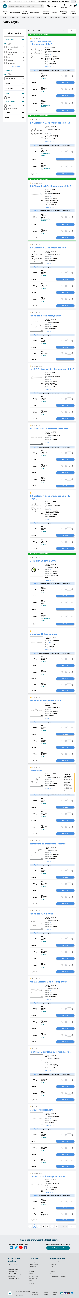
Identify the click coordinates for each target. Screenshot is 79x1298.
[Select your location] (73, 1)
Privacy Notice (46, 1293)
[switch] (9, 44)
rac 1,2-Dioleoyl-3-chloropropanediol (49, 981)
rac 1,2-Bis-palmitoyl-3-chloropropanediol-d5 (42, 42)
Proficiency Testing (14, 1278)
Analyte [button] (14, 83)
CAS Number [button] (14, 88)
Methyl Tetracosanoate (41, 1109)
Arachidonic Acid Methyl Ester (45, 315)
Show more (15, 66)
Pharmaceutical (13, 1267)
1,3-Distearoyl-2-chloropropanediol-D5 (50, 122)
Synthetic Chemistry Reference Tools (33, 17)
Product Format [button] (14, 101)
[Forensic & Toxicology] (8, 1274)
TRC (50, 55)
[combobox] (26, 6)
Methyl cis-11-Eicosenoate (43, 634)
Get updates (56, 1248)
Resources (16, 1)
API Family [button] (14, 70)
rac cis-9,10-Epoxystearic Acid (45, 700)
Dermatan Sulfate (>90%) (43, 560)
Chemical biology (54, 17)
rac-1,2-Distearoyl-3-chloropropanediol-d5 (52, 369)
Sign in (36, 70)
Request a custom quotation (58, 1276)
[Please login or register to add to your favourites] (62, 76)
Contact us (31, 1)
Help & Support (24, 1)
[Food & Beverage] (8, 1269)
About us (5, 1)
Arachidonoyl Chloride (41, 913)
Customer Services (55, 1262)
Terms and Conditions (35, 1293)
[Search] (42, 6)
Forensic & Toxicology (15, 1274)
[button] (72, 76)
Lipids (65, 17)
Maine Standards (33, 1269)
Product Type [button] (14, 39)
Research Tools (14, 17)
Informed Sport (33, 1278)
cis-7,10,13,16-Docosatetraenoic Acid (49, 428)
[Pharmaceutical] (8, 1267)
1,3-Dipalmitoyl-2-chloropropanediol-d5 (50, 186)
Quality (11, 1)
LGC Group (32, 1262)
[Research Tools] (8, 1265)
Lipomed (31, 1283)
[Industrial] (8, 1276)
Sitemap (52, 1274)
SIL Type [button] (14, 112)
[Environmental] (8, 1272)
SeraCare (31, 1271)
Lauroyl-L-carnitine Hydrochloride (47, 1176)
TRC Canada (32, 1281)
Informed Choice (33, 1276)
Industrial (12, 1276)
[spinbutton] (69, 76)
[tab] (14, 39)
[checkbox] (5, 47)
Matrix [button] (14, 118)
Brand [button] (14, 93)
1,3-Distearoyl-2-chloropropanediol (48, 247)
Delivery (52, 1271)
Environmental (13, 1271)
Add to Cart (65, 82)
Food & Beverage (13, 1269)
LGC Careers (32, 1266)
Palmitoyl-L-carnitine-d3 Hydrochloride (50, 1051)
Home (5, 17)
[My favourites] (70, 6)
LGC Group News (33, 1264)
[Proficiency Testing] (8, 1278)
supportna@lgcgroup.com (61, 1)
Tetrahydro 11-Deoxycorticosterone (48, 843)
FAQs (51, 1266)
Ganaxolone (36, 770)
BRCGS (31, 1274)
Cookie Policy (55, 1293)
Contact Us (53, 1264)
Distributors (53, 1269)
